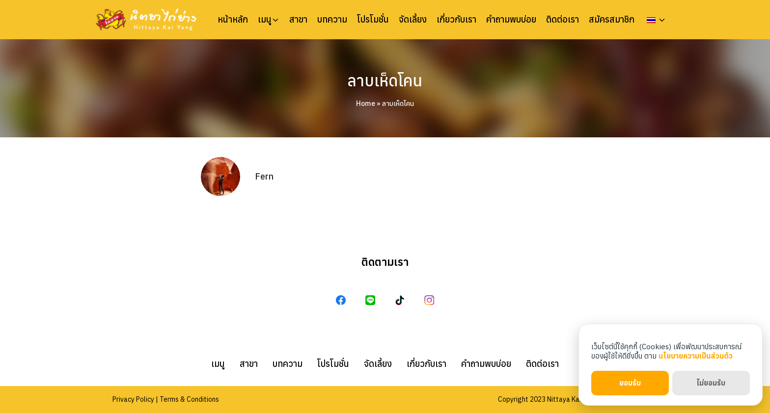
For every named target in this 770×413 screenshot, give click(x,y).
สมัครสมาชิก (611, 19)
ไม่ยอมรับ (710, 382)
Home (365, 103)
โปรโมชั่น (373, 19)
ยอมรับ (630, 382)
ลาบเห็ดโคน (385, 80)
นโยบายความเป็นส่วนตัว (696, 356)
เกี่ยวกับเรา (456, 19)
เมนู (265, 19)
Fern (264, 176)
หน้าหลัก (233, 19)
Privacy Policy (133, 399)
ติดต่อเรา (562, 19)
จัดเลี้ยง (413, 19)
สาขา (298, 19)
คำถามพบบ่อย (511, 19)
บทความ (332, 19)
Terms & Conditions (189, 399)
